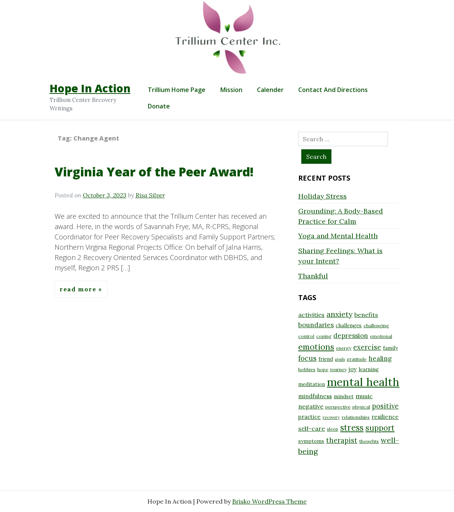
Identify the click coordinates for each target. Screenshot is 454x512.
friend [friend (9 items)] (325, 358)
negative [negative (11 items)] (310, 406)
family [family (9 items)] (390, 347)
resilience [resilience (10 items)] (385, 416)
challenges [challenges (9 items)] (349, 325)
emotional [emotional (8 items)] (381, 336)
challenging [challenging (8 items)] (376, 325)
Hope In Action (90, 88)
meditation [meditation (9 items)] (311, 384)
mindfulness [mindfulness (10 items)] (315, 396)
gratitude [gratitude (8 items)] (357, 359)
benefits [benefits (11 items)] (366, 314)
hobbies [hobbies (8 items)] (306, 369)
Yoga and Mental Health (338, 235)
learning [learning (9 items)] (369, 369)
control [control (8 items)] (306, 336)
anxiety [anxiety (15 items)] (339, 314)
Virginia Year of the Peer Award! (154, 171)
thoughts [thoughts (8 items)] (369, 441)
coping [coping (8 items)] (323, 336)
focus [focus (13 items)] (307, 358)
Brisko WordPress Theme (269, 501)
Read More (79, 289)
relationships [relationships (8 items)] (356, 417)
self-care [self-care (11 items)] (311, 428)
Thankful (313, 275)
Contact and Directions (333, 90)
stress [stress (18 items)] (352, 427)
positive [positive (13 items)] (385, 406)
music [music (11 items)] (364, 396)
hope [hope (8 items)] (322, 369)
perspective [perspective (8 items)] (338, 407)
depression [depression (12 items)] (350, 335)
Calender (270, 90)
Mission (231, 90)
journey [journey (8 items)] (338, 369)
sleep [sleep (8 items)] (332, 429)
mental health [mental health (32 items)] (363, 382)
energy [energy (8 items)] (343, 348)
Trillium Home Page (176, 90)
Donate (159, 106)
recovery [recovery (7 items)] (331, 417)
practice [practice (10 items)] (309, 416)
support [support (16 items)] (379, 428)
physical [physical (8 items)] (361, 407)
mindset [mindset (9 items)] (344, 396)
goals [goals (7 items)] (340, 359)
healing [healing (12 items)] (380, 358)
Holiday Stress (322, 196)
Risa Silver (150, 195)
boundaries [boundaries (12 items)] (316, 325)
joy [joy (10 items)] (353, 369)
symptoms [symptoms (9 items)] (311, 441)
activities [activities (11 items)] (311, 314)
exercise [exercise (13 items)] (367, 347)
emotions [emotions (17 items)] (316, 346)
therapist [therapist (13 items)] (341, 440)
